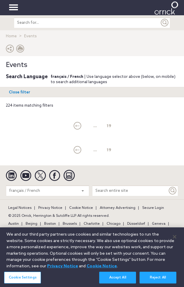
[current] (77, 126)
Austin (13, 224)
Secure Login (153, 208)
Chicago (113, 224)
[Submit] (165, 22)
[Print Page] (20, 50)
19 (109, 126)
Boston (50, 224)
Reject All (158, 280)
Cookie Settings (23, 280)
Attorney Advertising (117, 208)
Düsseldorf (136, 224)
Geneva (158, 224)
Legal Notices (20, 208)
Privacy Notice (50, 208)
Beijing (31, 224)
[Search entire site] (130, 190)
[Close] (174, 239)
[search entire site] (87, 22)
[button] (10, 50)
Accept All (117, 280)
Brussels (70, 224)
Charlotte (92, 224)
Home (11, 36)
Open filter (19, 92)
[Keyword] (173, 190)
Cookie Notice (81, 208)
